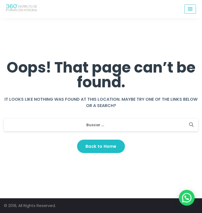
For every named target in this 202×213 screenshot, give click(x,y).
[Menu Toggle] (190, 9)
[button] (187, 198)
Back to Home (101, 146)
